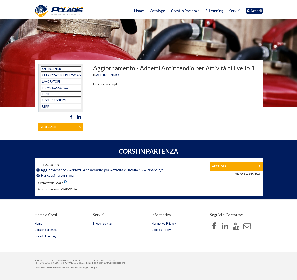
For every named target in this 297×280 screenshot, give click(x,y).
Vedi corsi (60, 126)
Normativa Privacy (164, 223)
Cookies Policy (161, 229)
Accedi (254, 10)
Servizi (234, 10)
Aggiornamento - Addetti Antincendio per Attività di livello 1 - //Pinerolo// (99, 170)
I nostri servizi (102, 223)
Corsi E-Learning (46, 236)
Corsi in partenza (185, 10)
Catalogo (157, 10)
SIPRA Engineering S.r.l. (88, 267)
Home (139, 10)
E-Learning (214, 10)
